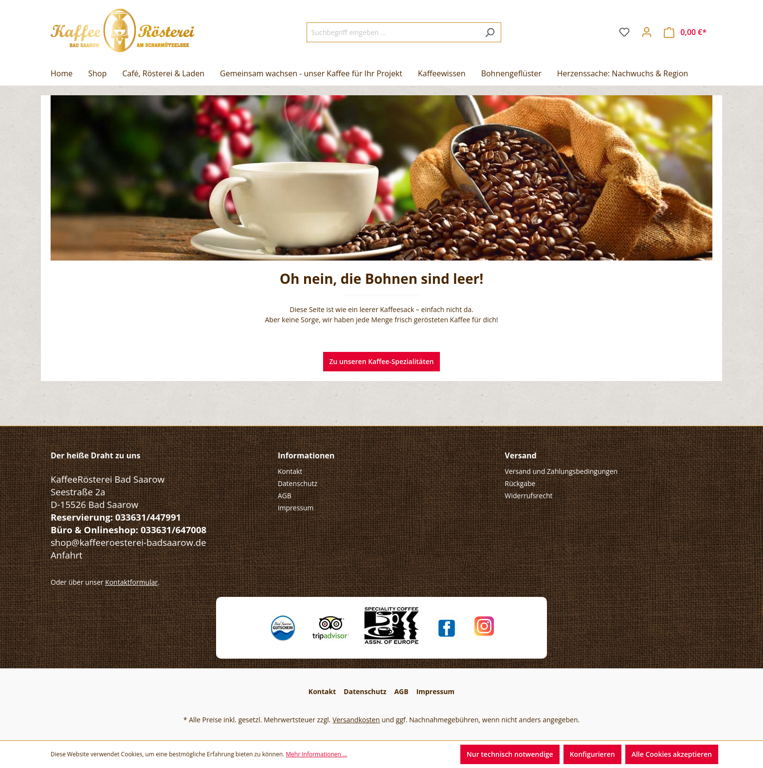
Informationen (306, 455)
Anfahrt (66, 555)
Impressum (296, 507)
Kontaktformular (131, 582)
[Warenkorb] (685, 32)
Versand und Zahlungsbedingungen (561, 471)
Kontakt (290, 471)
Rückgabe (520, 483)
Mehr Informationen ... (316, 754)
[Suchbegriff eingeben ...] (393, 32)
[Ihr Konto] (647, 32)
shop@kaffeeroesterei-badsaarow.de (128, 542)
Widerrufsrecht (528, 495)
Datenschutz (297, 483)
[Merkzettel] (624, 32)
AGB (284, 495)
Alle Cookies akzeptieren (672, 754)
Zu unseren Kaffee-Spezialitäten (381, 361)
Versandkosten (356, 719)
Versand (520, 455)
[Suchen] (489, 32)
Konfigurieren (592, 754)
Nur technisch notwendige (510, 754)
